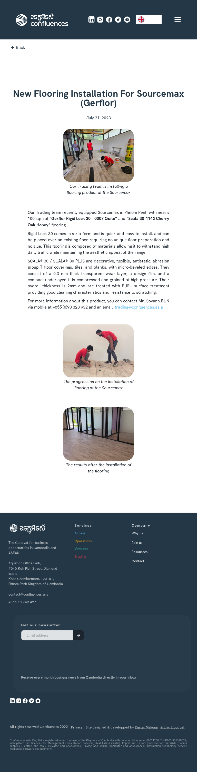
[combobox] (149, 19)
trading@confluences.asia (139, 307)
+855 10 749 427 (19, 602)
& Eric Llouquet (173, 736)
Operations (89, 540)
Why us (142, 533)
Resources (145, 551)
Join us (142, 542)
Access (86, 533)
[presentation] (65, 654)
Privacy (77, 736)
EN (144, 19)
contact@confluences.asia (25, 594)
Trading (87, 556)
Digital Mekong (146, 736)
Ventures (88, 548)
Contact (143, 561)
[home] (42, 20)
